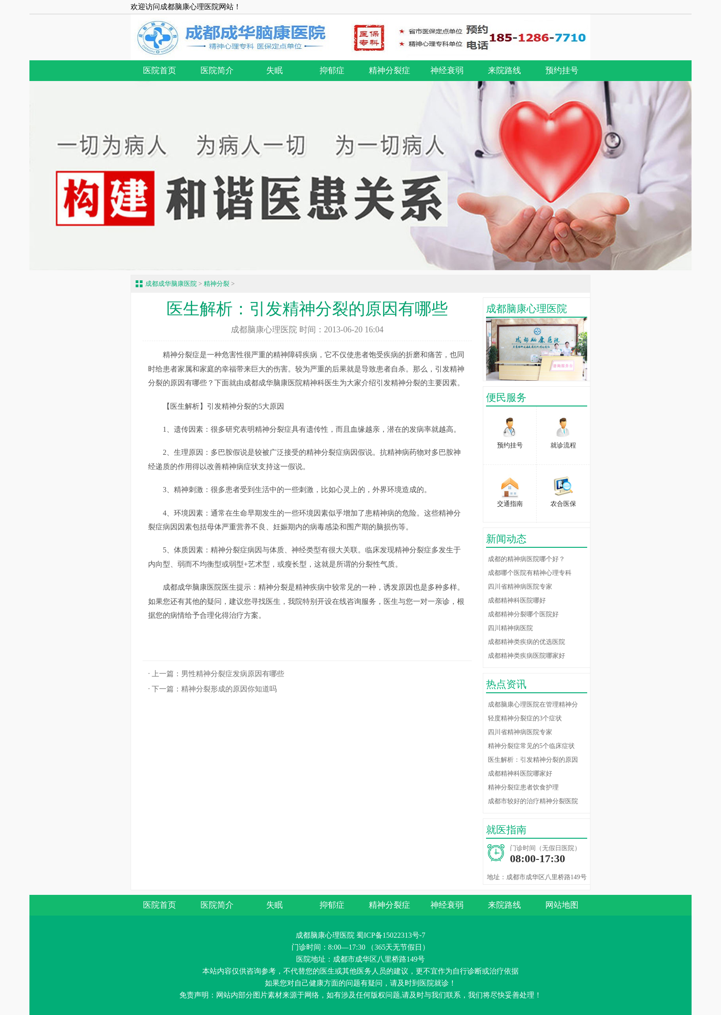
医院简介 (217, 70)
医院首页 (159, 70)
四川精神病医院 (510, 628)
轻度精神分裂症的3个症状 (525, 718)
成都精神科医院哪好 (517, 600)
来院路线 (504, 70)
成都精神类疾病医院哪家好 (526, 655)
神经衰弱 (447, 70)
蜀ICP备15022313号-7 (390, 935)
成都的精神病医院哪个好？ (526, 559)
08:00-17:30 (537, 858)
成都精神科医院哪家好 (520, 773)
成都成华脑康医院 (171, 283)
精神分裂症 (389, 70)
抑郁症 (332, 70)
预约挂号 (561, 70)
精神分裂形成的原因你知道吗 (229, 689)
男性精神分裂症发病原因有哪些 (232, 674)
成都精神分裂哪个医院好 (523, 614)
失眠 (274, 70)
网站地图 (561, 905)
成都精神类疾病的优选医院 (526, 641)
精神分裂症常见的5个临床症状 (531, 745)
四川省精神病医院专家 (520, 586)
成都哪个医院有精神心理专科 (530, 572)
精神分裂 (216, 283)
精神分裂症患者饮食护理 (523, 787)
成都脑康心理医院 (264, 329)
